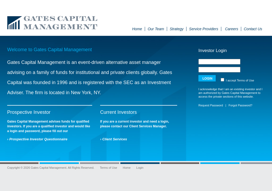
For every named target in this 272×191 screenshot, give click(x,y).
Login (139, 167)
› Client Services (113, 139)
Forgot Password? (240, 105)
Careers (231, 29)
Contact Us (253, 29)
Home (137, 29)
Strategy (177, 29)
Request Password (210, 105)
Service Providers (203, 29)
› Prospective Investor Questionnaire (37, 139)
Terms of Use (245, 80)
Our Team (156, 29)
